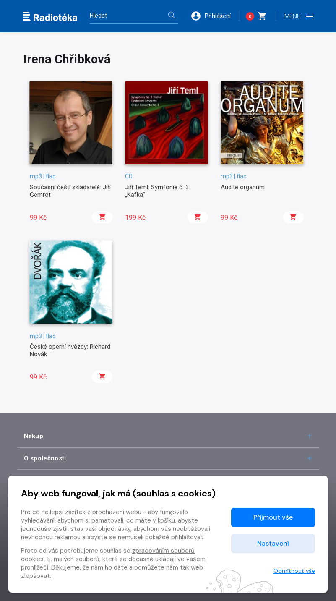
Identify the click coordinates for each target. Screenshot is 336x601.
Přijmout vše (273, 517)
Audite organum (243, 187)
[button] (214, 15)
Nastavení (273, 543)
